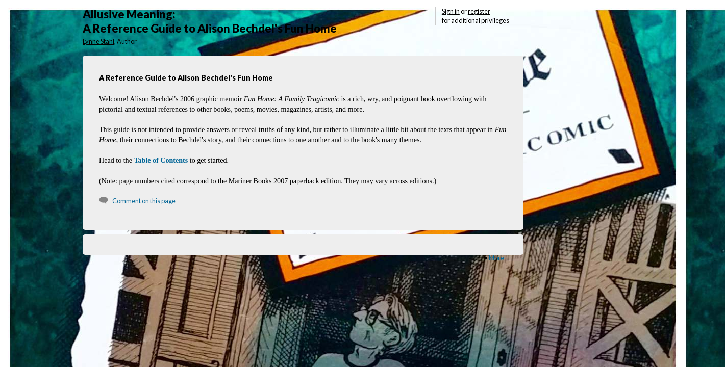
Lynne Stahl (98, 41)
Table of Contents (161, 160)
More (496, 258)
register (479, 11)
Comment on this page (144, 201)
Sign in (451, 11)
